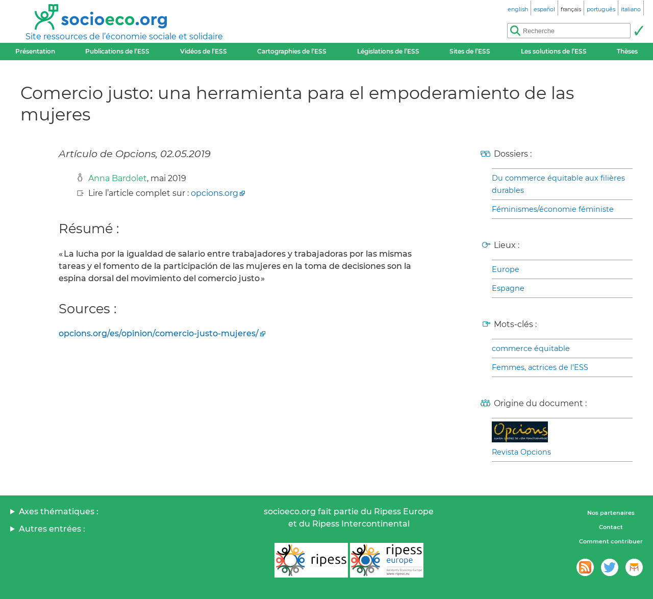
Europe (505, 269)
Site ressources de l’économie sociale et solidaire (124, 36)
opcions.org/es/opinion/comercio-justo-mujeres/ (159, 333)
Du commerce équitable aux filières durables (558, 184)
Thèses (627, 51)
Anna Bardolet (117, 178)
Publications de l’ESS (117, 51)
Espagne (508, 288)
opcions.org (214, 193)
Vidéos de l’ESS (203, 51)
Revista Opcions (521, 452)
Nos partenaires (611, 512)
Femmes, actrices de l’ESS (540, 367)
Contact (611, 527)
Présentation (35, 51)
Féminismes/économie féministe (553, 209)
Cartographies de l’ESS (291, 51)
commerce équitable (531, 348)
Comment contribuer (611, 541)
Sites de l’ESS (469, 51)
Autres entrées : (52, 529)
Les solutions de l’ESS (554, 51)
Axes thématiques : (58, 511)
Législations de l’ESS (388, 51)
